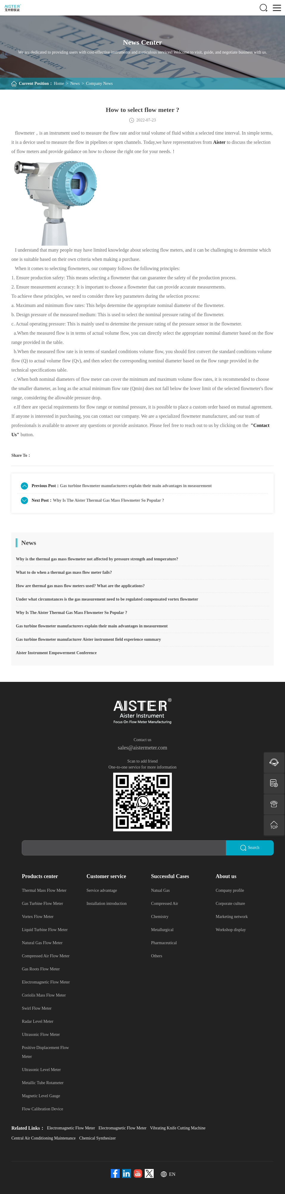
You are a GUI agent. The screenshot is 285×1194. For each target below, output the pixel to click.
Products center (40, 876)
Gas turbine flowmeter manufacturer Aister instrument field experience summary (88, 639)
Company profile (230, 890)
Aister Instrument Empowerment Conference (56, 653)
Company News (99, 83)
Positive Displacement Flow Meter (45, 1052)
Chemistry (159, 916)
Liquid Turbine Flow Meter (45, 929)
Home (59, 83)
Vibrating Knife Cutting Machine (177, 1128)
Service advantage (101, 890)
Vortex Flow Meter (37, 916)
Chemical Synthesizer (97, 1138)
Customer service (106, 876)
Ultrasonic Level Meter (41, 1069)
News (75, 83)
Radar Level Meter (37, 1021)
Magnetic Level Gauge (41, 1095)
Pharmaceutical (164, 942)
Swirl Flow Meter (37, 1008)
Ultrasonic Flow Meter (41, 1034)
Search (249, 848)
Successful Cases (170, 876)
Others (156, 955)
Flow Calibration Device (42, 1108)
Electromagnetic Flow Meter (46, 982)
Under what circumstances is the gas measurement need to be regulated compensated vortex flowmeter (107, 599)
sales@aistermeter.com (142, 748)
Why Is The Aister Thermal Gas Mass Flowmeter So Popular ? (108, 500)
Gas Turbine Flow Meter (42, 903)
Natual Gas (160, 890)
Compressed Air (164, 903)
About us (226, 876)
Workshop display (231, 929)
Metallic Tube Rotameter (42, 1082)
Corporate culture (230, 903)
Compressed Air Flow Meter (45, 955)
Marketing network (232, 916)
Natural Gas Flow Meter (42, 942)
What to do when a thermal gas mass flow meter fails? (64, 572)
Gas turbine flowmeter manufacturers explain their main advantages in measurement (136, 486)
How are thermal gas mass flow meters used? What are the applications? (80, 586)
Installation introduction (106, 903)
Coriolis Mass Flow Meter (44, 995)
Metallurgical (162, 929)
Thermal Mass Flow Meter (44, 890)
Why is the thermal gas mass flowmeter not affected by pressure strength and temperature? (97, 559)
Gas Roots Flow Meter (41, 969)
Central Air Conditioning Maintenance (43, 1138)
